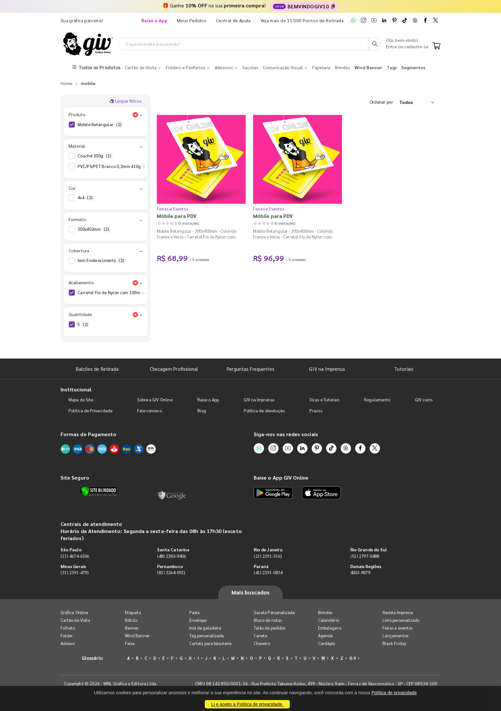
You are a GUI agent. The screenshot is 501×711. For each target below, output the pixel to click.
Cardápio (326, 643)
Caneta (260, 635)
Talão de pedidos (269, 628)
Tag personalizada (206, 635)
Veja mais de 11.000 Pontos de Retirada (302, 20)
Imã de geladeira (205, 628)
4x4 (86, 197)
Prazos (315, 410)
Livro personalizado (401, 620)
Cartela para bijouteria (210, 643)
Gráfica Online (74, 612)
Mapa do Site (81, 399)
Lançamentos (395, 635)
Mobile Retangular (100, 124)
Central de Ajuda (233, 20)
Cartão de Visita (75, 620)
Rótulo (131, 620)
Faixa (130, 643)
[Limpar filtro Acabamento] (135, 282)
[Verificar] (98, 491)
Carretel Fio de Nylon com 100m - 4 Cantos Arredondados (138, 292)
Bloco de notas (268, 620)
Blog (201, 410)
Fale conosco (149, 410)
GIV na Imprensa (327, 369)
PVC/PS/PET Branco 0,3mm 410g (114, 166)
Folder (67, 635)
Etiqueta (133, 612)
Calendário (328, 620)
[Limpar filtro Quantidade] (135, 314)
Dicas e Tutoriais (324, 399)
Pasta (194, 612)
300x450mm (94, 229)
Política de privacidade (394, 692)
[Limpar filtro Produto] (135, 114)
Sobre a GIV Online (155, 399)
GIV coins (423, 399)
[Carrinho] (436, 46)
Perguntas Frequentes (250, 369)
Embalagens (329, 628)
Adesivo (68, 643)
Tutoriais (403, 369)
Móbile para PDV (176, 215)
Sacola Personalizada (274, 612)
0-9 (352, 658)
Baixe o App (208, 399)
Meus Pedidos (191, 20)
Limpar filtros (125, 101)
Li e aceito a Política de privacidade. (247, 704)
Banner (132, 628)
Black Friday (394, 643)
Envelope (198, 620)
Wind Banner (137, 635)
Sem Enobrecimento (102, 260)
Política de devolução (264, 410)
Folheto (68, 628)
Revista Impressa (398, 612)
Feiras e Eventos (172, 208)
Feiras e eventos (397, 628)
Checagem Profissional (174, 369)
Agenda (325, 635)
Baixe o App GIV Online (281, 477)
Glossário (92, 658)
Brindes (325, 612)
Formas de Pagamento (88, 434)
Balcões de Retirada (97, 369)
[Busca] (374, 43)
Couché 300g (95, 156)
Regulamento (377, 399)
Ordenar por (381, 102)
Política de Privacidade (90, 410)
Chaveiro (262, 643)
